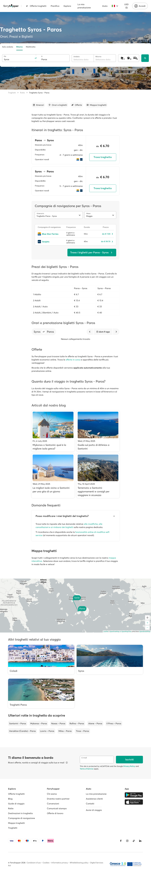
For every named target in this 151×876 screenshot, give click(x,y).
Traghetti (12, 92)
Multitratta (30, 47)
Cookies (46, 862)
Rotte (22, 92)
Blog (10, 798)
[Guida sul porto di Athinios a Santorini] (98, 431)
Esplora (67, 6)
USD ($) (126, 6)
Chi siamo (52, 794)
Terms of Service (86, 769)
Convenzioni (53, 803)
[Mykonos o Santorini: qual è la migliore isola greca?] (53, 431)
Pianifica (55, 6)
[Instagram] (127, 840)
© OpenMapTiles (125, 631)
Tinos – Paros (82, 731)
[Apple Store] (134, 802)
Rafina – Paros (77, 723)
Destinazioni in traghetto (20, 813)
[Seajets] (50, 241)
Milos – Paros (65, 731)
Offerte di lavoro (55, 813)
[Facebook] (120, 840)
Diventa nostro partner (58, 798)
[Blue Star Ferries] (50, 234)
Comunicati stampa (57, 808)
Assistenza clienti (94, 798)
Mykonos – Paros (38, 723)
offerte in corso (73, 359)
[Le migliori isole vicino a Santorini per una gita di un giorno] (53, 476)
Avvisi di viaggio (94, 810)
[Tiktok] (133, 840)
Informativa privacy (59, 862)
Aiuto (104, 6)
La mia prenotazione (84, 6)
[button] (43, 331)
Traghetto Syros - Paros (39, 92)
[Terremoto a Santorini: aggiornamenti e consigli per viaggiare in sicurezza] (98, 476)
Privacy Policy (129, 766)
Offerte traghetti (36, 6)
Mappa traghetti (16, 823)
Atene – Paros (95, 723)
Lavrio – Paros (47, 731)
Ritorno (19, 47)
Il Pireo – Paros (114, 723)
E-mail (84, 758)
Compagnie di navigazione (21, 818)
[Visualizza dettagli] (67, 762)
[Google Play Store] (134, 795)
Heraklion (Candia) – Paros (22, 731)
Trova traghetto (103, 157)
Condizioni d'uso (34, 862)
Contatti (90, 803)
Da (5, 56)
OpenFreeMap (114, 631)
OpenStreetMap (144, 631)
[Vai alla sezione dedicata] (38, 105)
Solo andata (7, 47)
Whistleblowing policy (79, 862)
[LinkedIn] (140, 840)
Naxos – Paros (58, 723)
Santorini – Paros (17, 723)
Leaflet (105, 631)
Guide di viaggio (16, 803)
